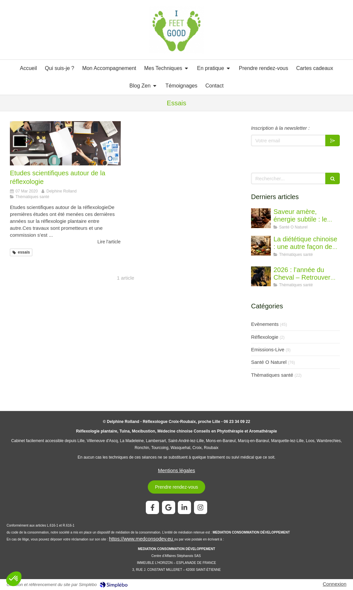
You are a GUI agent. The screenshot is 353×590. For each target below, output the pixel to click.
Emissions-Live (267, 349)
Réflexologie (264, 337)
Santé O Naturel (269, 362)
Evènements (264, 324)
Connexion (334, 584)
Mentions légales (176, 470)
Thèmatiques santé (272, 375)
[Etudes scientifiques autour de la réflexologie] (65, 143)
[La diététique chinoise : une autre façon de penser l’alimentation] (261, 246)
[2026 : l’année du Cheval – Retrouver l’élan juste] (261, 276)
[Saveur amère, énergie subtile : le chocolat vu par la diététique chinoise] (261, 218)
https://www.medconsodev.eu (141, 538)
